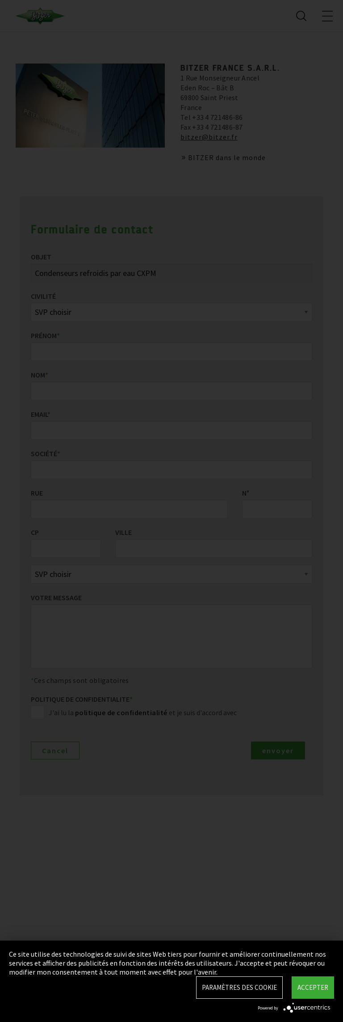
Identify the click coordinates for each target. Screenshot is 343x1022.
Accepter (312, 987)
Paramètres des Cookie (239, 987)
